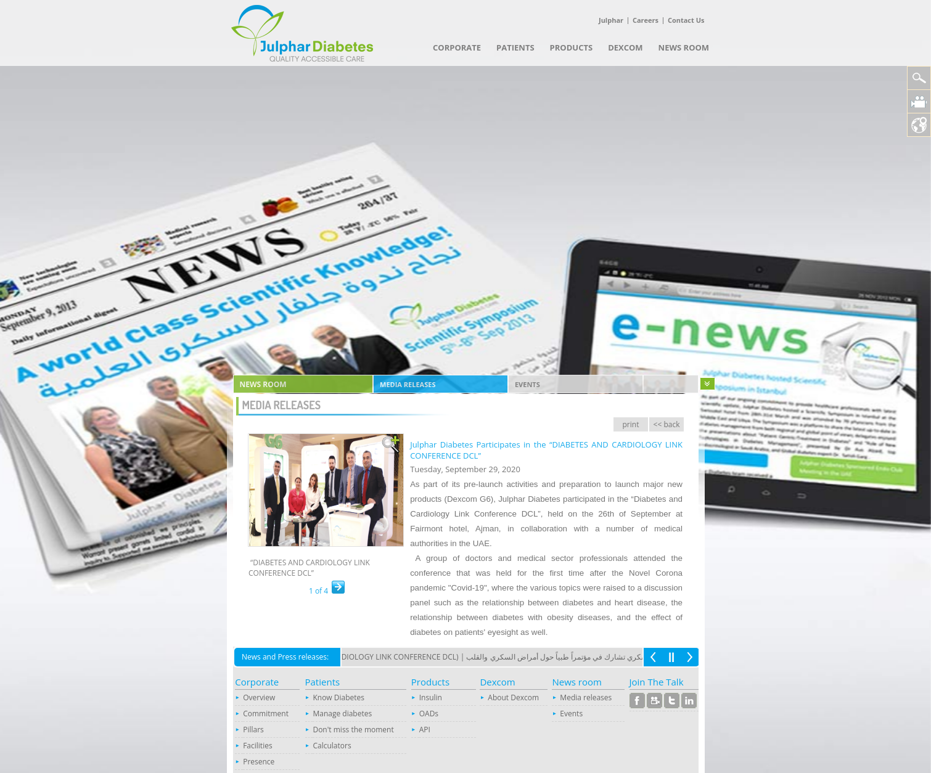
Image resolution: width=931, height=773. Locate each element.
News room (263, 384)
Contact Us (686, 20)
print (631, 424)
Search (919, 78)
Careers (645, 20)
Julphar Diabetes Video (919, 101)
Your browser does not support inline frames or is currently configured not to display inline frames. (466, 708)
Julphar (611, 20)
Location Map (919, 125)
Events (527, 384)
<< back (667, 424)
